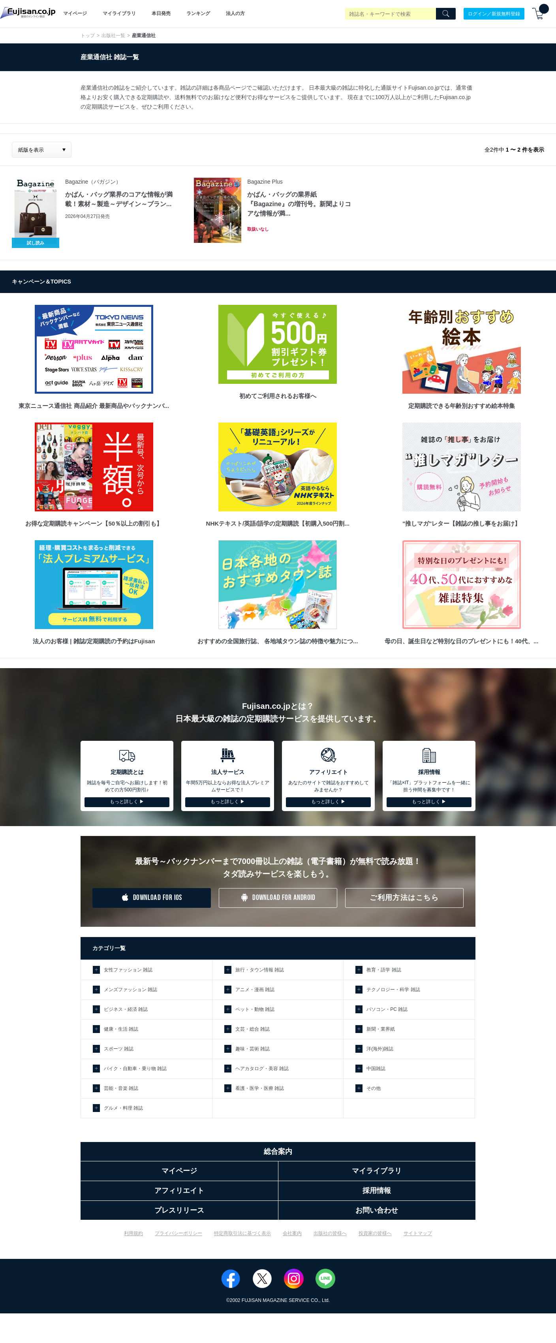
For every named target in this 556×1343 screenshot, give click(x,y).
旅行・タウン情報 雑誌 (259, 970)
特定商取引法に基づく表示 (242, 1233)
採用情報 (377, 1191)
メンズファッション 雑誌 (130, 989)
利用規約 (133, 1233)
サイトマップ (418, 1233)
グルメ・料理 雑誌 (123, 1108)
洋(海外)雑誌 (379, 1049)
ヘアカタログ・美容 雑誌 (262, 1068)
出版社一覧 (113, 35)
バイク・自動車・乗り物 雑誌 (135, 1068)
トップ (88, 35)
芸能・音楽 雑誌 (121, 1088)
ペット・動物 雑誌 (254, 1009)
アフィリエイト (179, 1191)
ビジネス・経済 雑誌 (126, 1009)
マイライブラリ (119, 13)
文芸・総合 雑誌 (252, 1029)
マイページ (75, 13)
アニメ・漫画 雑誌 (254, 989)
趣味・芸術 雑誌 (252, 1049)
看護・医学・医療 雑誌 (259, 1088)
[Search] (446, 14)
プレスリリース (179, 1210)
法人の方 (235, 13)
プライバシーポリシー (178, 1233)
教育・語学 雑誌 (383, 970)
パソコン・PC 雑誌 (387, 1009)
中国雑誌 (375, 1068)
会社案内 (292, 1233)
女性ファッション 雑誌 (128, 970)
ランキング (198, 13)
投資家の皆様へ (375, 1233)
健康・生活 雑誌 (121, 1029)
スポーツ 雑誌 (118, 1049)
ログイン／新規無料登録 (494, 13)
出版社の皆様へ (330, 1233)
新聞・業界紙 (380, 1029)
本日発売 (161, 13)
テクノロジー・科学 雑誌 (393, 989)
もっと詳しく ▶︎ (127, 801)
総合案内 (278, 1151)
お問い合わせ (376, 1210)
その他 (373, 1088)
